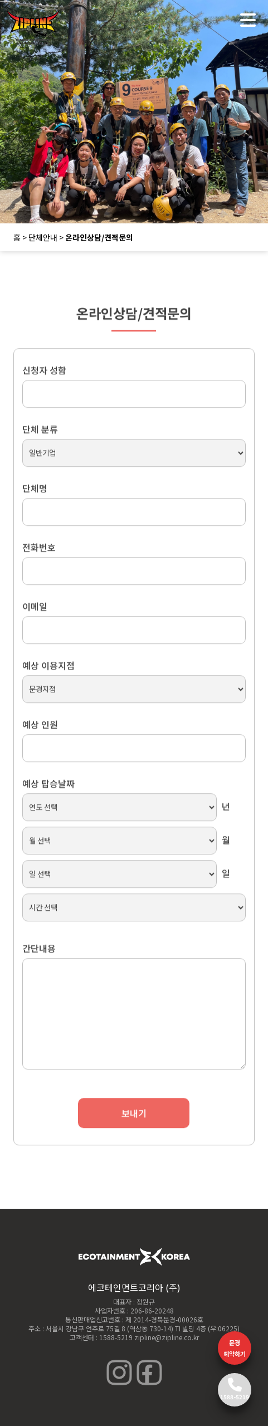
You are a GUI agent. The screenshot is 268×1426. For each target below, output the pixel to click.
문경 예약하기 (234, 1348)
